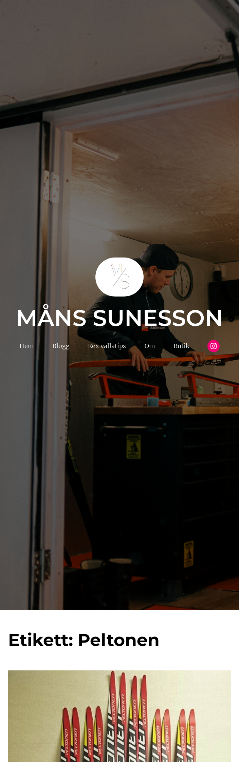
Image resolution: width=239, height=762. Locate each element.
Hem (26, 346)
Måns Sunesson (119, 318)
